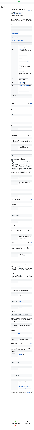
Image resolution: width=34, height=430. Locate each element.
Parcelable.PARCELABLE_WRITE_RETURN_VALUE (24, 386)
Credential (15, 189)
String (12, 65)
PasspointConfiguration (15, 33)
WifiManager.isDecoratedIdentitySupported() (22, 321)
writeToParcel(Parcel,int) (14, 142)
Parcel (20, 374)
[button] (4, 7)
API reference (3, 3)
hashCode (20, 68)
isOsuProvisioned (21, 71)
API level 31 (31, 199)
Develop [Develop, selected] (19, 0)
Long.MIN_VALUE (21, 354)
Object (14, 13)
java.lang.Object (13, 14)
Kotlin (29, 10)
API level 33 (31, 343)
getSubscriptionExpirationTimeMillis (24, 61)
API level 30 (31, 242)
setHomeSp (20, 82)
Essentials (8, 0)
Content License (28, 392)
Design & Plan (13, 0)
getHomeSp (20, 58)
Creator (13, 32)
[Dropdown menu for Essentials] (10, 1)
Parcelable (20, 13)
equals (20, 49)
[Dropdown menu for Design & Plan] (16, 1)
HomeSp (13, 58)
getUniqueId (20, 65)
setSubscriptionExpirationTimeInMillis (24, 85)
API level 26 (31, 103)
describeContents (21, 45)
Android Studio (31, 0)
